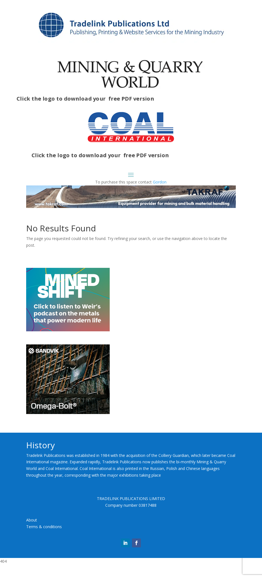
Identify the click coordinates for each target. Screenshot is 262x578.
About (31, 533)
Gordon (159, 182)
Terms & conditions (44, 540)
